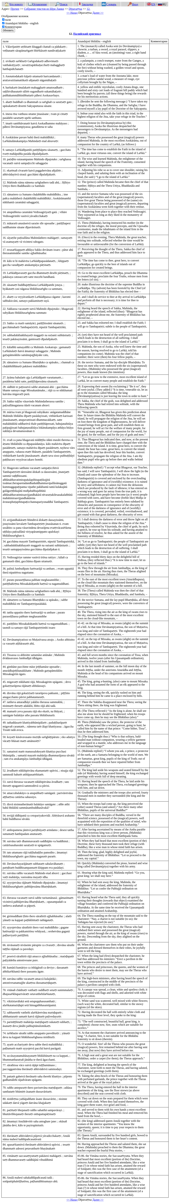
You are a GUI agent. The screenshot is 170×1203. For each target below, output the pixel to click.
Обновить (8, 30)
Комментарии (13, 26)
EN (151, 4)
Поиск (61, 4)
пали (8, 19)
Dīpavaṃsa (75, 8)
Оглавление (37, 4)
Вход (133, 4)
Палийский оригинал (87, 33)
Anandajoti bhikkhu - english (21, 23)
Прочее (15, 8)
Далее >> (97, 12)
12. (88, 8)
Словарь (109, 4)
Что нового (14, 4)
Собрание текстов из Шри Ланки (44, 8)
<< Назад (71, 12)
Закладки (85, 4)
